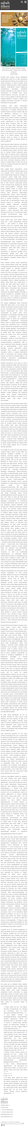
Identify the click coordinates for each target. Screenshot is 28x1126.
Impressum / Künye (18, 1123)
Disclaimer (10, 1123)
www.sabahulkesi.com (6, 1116)
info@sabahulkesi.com (7, 1114)
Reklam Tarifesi (4, 1123)
